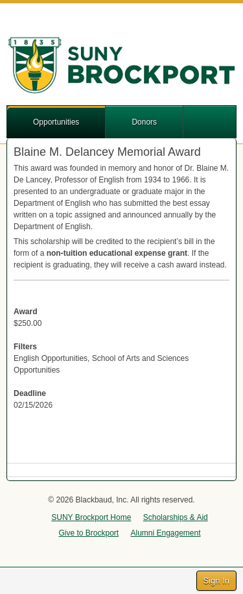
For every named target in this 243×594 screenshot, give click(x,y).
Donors (144, 122)
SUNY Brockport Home (91, 517)
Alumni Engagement (165, 533)
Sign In (216, 581)
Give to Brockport (88, 533)
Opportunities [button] (56, 122)
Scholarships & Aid (175, 517)
